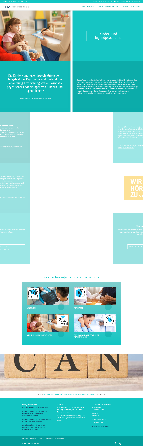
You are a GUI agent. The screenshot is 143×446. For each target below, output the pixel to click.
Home (83, 7)
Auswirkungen (109, 7)
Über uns (94, 1)
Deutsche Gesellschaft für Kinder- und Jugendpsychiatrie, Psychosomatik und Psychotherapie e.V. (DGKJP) (33, 427)
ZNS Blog (116, 1)
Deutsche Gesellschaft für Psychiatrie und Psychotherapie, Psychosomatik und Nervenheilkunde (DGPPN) (34, 413)
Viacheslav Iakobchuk (50, 394)
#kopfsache (90, 7)
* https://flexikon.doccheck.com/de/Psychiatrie (19, 99)
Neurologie (31, 308)
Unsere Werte (102, 1)
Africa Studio (85, 394)
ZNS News (110, 1)
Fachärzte (125, 7)
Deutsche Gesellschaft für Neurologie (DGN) (35, 407)
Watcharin (71, 394)
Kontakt (123, 1)
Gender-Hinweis (59, 438)
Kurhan (92, 394)
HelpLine (100, 7)
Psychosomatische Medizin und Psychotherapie (86, 336)
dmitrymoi (78, 394)
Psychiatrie (78, 308)
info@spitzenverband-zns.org (100, 426)
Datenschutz (129, 1)
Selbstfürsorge (135, 7)
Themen (118, 7)
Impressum (137, 1)
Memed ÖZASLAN (62, 394)
